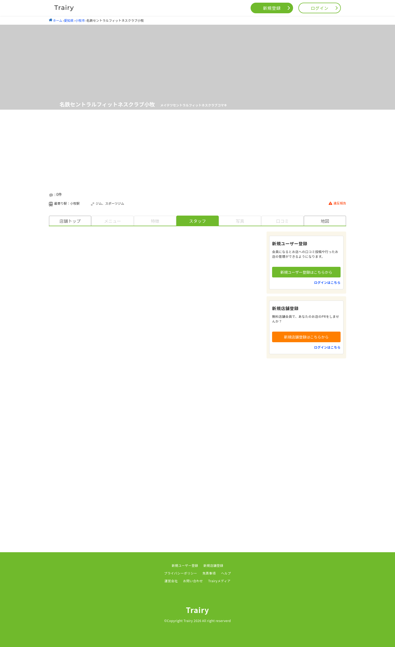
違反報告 (337, 203)
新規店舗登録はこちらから (306, 337)
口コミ (282, 221)
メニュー (112, 221)
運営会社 (171, 581)
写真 (240, 221)
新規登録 (272, 8)
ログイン (320, 8)
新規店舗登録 (213, 565)
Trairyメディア (219, 581)
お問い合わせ (193, 581)
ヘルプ (226, 573)
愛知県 (69, 20)
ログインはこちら (327, 282)
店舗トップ (70, 221)
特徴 (155, 221)
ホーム (55, 20)
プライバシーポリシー (180, 573)
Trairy (197, 610)
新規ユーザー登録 (185, 565)
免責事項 (209, 573)
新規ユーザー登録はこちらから (306, 272)
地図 (325, 221)
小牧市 (80, 20)
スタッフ (197, 221)
